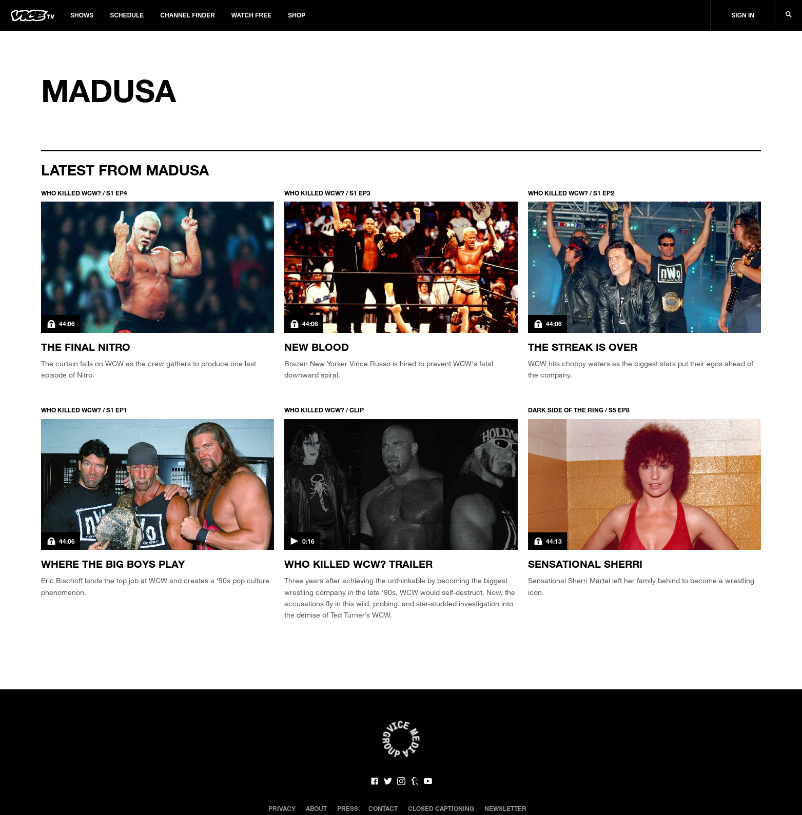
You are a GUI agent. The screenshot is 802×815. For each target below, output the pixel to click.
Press (347, 808)
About (316, 808)
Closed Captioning (441, 808)
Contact (383, 808)
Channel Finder (187, 15)
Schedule (127, 15)
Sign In (742, 15)
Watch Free (251, 15)
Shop (296, 15)
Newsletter (505, 808)
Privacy (282, 808)
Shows (81, 15)
